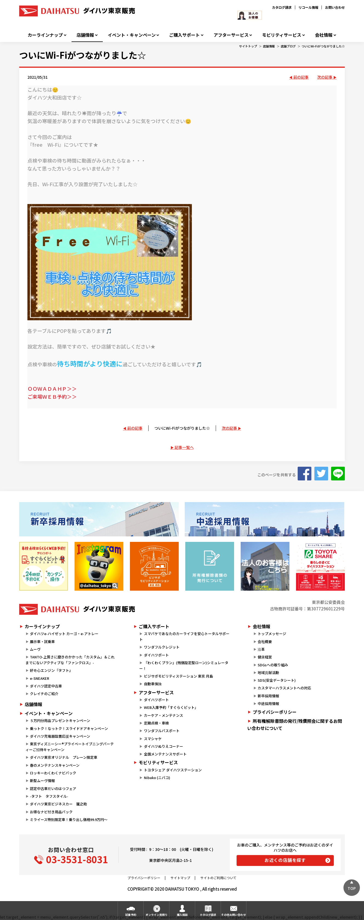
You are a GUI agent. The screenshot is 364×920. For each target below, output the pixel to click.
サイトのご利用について (218, 877)
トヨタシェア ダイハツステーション (173, 769)
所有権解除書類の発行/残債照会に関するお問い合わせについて (294, 724)
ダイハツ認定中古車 (46, 686)
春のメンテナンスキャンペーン (54, 765)
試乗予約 (130, 915)
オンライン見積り (156, 915)
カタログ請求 (282, 7)
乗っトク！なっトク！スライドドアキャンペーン (69, 728)
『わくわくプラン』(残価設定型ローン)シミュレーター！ (183, 665)
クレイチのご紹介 (44, 693)
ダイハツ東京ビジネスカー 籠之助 (58, 803)
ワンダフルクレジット (162, 647)
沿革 (261, 649)
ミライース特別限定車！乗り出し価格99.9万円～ (68, 819)
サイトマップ (180, 877)
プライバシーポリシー (275, 712)
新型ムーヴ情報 (42, 780)
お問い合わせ (335, 7)
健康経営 (265, 656)
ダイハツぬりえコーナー (163, 746)
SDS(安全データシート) (277, 680)
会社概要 (265, 641)
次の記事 (324, 77)
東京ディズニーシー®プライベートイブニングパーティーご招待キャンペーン (69, 746)
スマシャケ (153, 738)
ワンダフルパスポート (162, 730)
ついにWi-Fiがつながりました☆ (323, 46)
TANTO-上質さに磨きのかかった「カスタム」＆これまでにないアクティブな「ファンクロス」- (70, 659)
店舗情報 (85, 35)
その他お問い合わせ (233, 915)
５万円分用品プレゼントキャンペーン (60, 720)
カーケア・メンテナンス (163, 715)
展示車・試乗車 (42, 641)
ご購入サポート (184, 35)
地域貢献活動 (268, 672)
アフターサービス (231, 35)
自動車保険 (153, 683)
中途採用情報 (268, 703)
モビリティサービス (281, 35)
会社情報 (323, 35)
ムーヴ (35, 649)
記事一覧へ (184, 447)
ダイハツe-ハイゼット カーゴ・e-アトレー (64, 633)
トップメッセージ (272, 633)
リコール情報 (308, 7)
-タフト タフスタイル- (49, 796)
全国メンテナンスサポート (165, 754)
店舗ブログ (288, 46)
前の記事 (301, 77)
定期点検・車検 (156, 723)
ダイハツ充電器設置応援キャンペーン (60, 736)
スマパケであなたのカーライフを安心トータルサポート (184, 636)
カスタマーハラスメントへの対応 (284, 687)
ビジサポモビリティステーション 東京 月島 (178, 676)
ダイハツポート (156, 655)
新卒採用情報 (268, 695)
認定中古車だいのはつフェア (53, 788)
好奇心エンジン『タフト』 (51, 670)
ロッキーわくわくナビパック (53, 772)
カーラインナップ (45, 35)
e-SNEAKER (39, 678)
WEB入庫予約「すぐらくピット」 (171, 707)
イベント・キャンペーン (132, 35)
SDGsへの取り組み (273, 664)
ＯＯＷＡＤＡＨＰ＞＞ (52, 388)
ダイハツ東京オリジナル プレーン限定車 (63, 757)
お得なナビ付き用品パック (53, 811)
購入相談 (182, 915)
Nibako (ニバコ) (157, 777)
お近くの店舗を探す (285, 860)
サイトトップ (248, 46)
